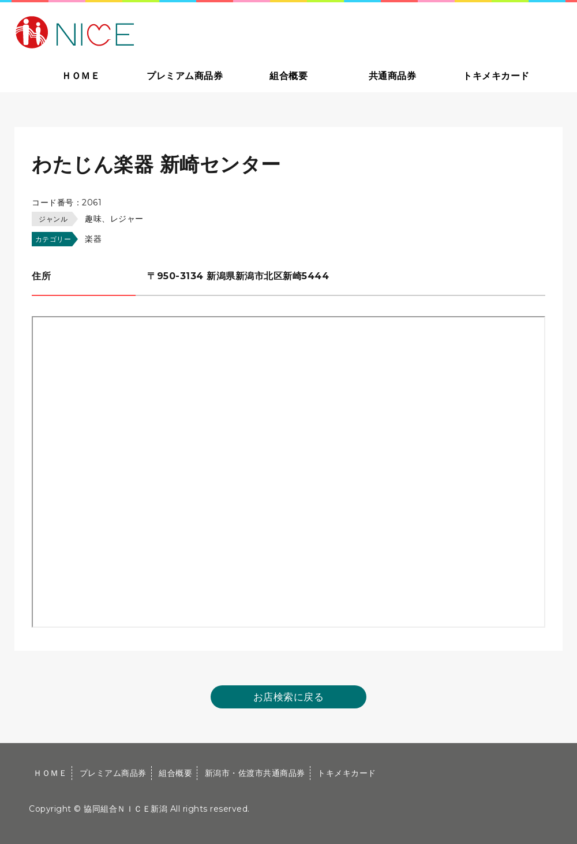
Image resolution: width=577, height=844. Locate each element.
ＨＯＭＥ (81, 75)
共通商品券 (393, 75)
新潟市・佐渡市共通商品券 (255, 773)
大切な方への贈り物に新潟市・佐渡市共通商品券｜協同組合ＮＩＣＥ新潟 (157, 31)
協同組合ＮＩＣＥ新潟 (125, 809)
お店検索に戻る (288, 697)
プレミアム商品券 (185, 75)
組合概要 (288, 75)
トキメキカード (496, 75)
